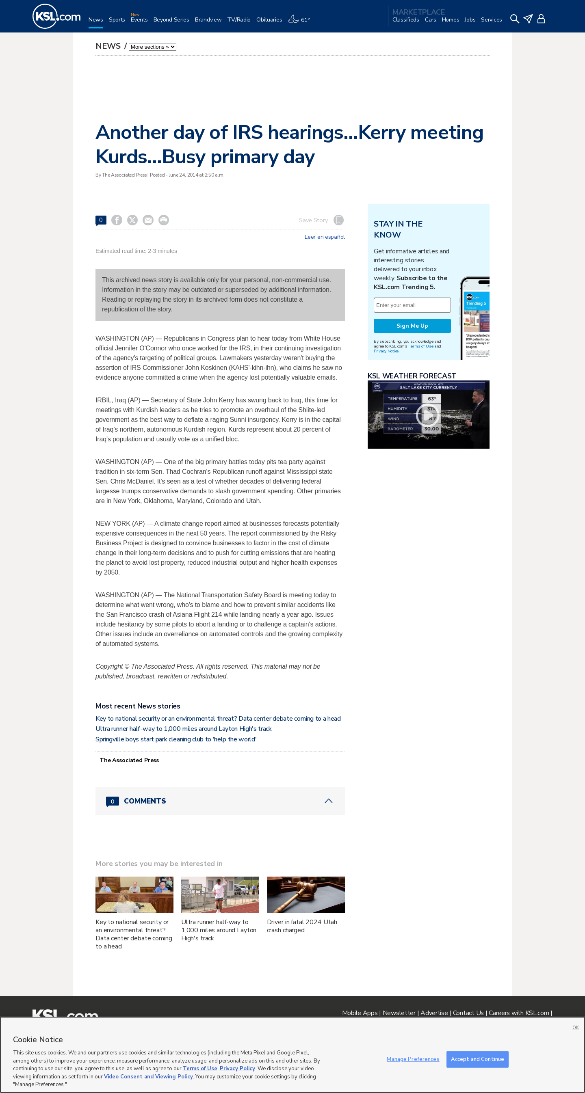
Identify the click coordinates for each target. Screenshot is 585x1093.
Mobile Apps (360, 1013)
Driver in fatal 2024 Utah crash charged (302, 926)
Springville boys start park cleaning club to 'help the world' (175, 739)
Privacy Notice (386, 351)
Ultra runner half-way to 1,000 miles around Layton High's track (183, 728)
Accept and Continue (477, 1059)
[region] (292, 1055)
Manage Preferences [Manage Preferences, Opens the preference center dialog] (413, 1059)
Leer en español (325, 237)
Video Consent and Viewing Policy (148, 1076)
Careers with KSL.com (519, 1013)
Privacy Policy (237, 1068)
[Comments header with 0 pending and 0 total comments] (220, 801)
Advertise (434, 1013)
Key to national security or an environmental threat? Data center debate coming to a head (218, 718)
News (109, 46)
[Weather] (301, 22)
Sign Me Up (412, 326)
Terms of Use (421, 346)
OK (575, 1028)
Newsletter (399, 1013)
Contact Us (468, 1013)
